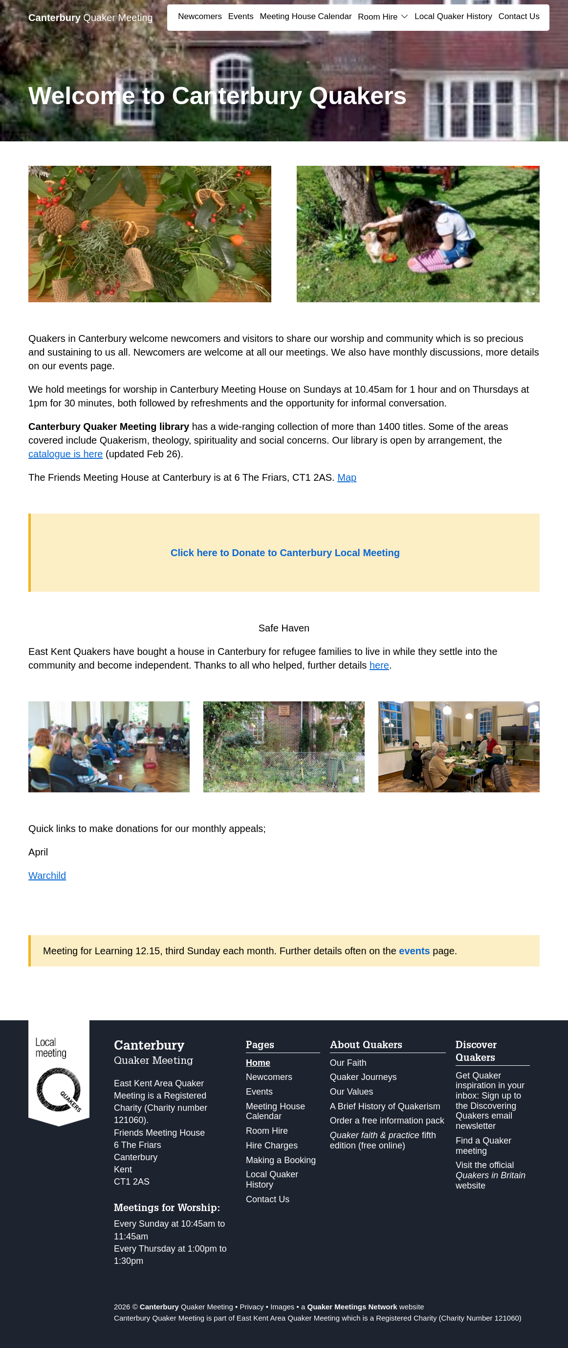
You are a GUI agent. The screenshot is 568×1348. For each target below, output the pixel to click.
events (416, 950)
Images (282, 1307)
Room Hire (267, 1131)
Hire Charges (272, 1145)
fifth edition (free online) (383, 1140)
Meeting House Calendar (306, 16)
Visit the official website (490, 1175)
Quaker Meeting (90, 17)
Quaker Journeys (363, 1077)
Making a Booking (281, 1160)
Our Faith (348, 1063)
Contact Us (519, 16)
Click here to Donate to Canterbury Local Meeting (285, 552)
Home (258, 1063)
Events (241, 16)
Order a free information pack (387, 1120)
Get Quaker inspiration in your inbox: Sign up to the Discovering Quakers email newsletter (490, 1101)
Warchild (47, 875)
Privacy (251, 1307)
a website (362, 1307)
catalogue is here (65, 454)
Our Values (351, 1092)
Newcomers (200, 16)
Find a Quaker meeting (483, 1146)
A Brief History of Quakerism (385, 1106)
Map (346, 477)
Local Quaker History (453, 16)
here (379, 665)
